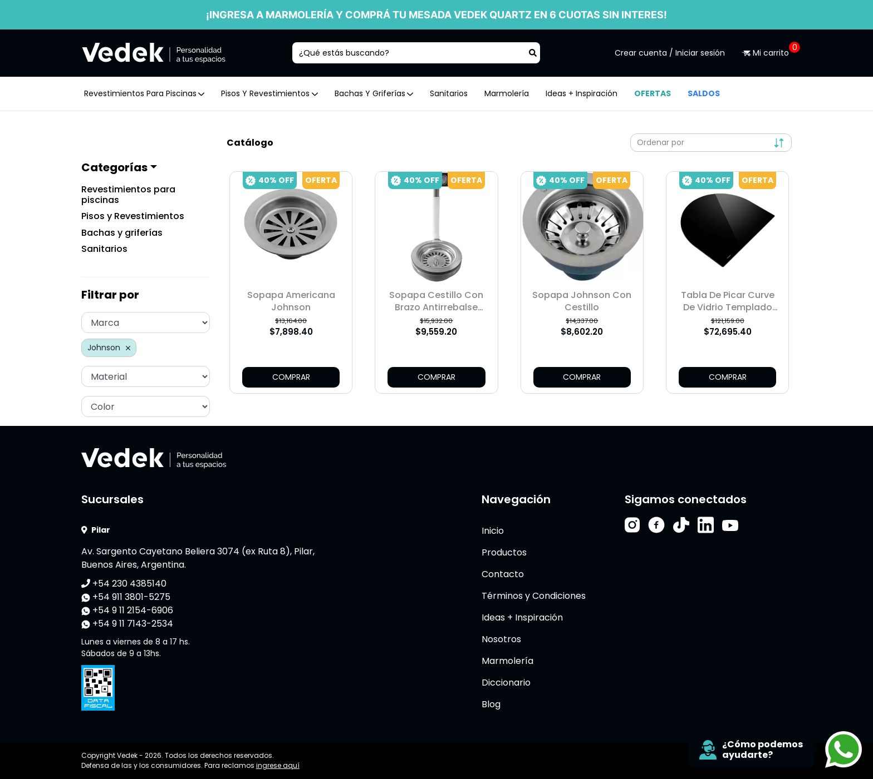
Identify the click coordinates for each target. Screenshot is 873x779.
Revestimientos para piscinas (128, 194)
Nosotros (501, 639)
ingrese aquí (278, 765)
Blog (491, 704)
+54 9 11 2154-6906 (127, 610)
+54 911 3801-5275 (125, 597)
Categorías (114, 167)
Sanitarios (449, 93)
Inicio (493, 530)
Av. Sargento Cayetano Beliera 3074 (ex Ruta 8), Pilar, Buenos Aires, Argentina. (198, 558)
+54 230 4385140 (123, 583)
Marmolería (506, 93)
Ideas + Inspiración (581, 93)
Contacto (503, 574)
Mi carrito (767, 52)
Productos (504, 552)
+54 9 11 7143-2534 (127, 623)
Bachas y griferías (122, 232)
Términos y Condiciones (534, 595)
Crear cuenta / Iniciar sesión (670, 52)
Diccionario (506, 682)
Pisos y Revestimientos (132, 216)
